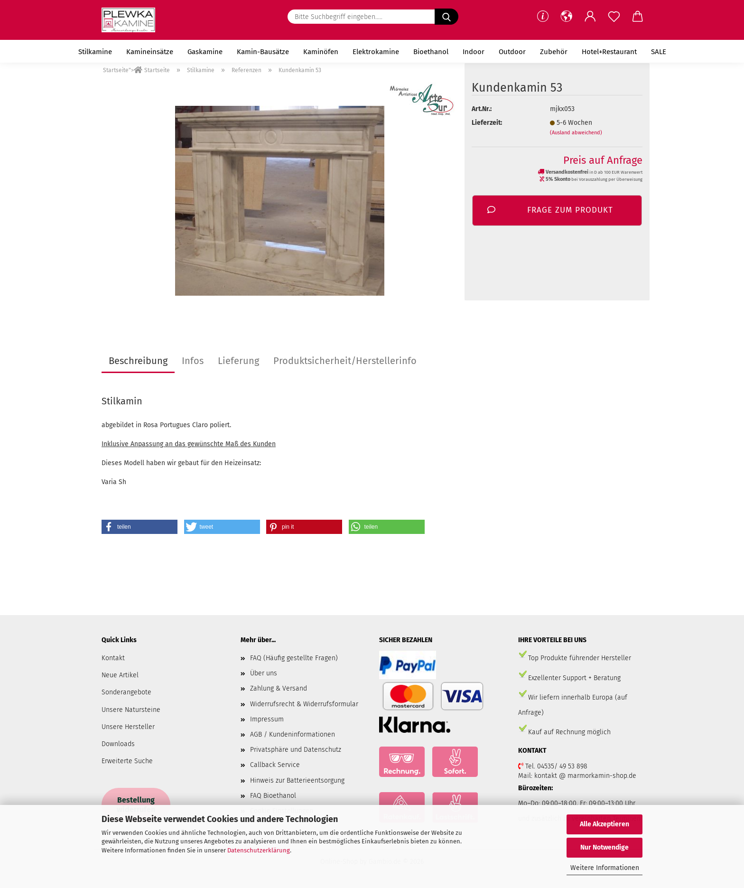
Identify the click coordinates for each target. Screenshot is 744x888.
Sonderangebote (126, 692)
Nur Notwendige (604, 847)
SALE (658, 51)
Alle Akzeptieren (604, 824)
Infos (193, 360)
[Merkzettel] (614, 16)
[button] (566, 16)
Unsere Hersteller (128, 727)
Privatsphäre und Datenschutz (295, 750)
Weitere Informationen (604, 868)
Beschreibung (138, 360)
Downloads (118, 744)
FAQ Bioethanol (273, 796)
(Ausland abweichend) (576, 133)
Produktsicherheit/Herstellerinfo (345, 360)
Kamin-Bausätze (263, 51)
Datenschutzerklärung (258, 850)
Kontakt (113, 658)
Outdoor (512, 51)
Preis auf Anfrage (602, 160)
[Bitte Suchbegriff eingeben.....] (446, 17)
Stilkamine (95, 51)
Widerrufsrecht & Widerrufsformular (304, 704)
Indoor (473, 51)
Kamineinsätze (149, 51)
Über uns (263, 673)
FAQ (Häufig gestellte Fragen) (294, 658)
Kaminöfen (320, 51)
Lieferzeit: (487, 123)
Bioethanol (430, 51)
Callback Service (275, 765)
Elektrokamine (376, 51)
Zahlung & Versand (278, 688)
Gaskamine (205, 51)
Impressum (267, 719)
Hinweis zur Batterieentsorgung (297, 780)
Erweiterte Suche (127, 761)
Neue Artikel (120, 675)
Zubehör (553, 51)
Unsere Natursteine (131, 710)
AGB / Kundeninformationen (292, 734)
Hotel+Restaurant (609, 51)
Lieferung (238, 360)
